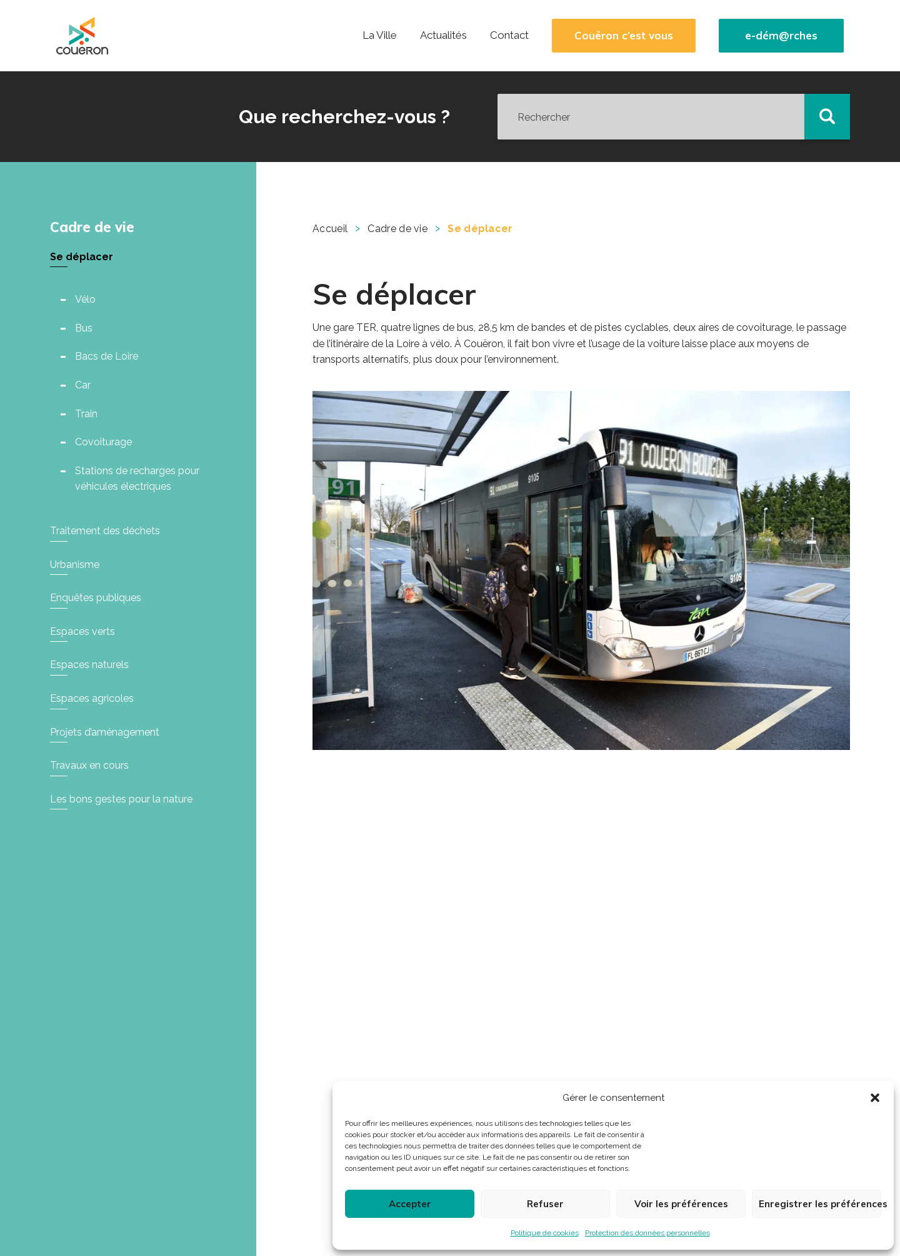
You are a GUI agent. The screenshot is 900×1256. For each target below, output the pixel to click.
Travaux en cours (89, 765)
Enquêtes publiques (95, 598)
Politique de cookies (545, 1232)
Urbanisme (74, 564)
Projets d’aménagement (104, 732)
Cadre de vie (92, 227)
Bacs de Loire (106, 356)
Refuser (545, 1204)
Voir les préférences (681, 1204)
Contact (509, 35)
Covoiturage (103, 442)
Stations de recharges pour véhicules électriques (137, 479)
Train (86, 414)
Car (83, 385)
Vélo (85, 299)
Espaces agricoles (92, 698)
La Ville (379, 35)
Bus (83, 328)
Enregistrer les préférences (820, 1204)
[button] (875, 1097)
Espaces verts (82, 631)
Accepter (410, 1204)
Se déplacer (81, 257)
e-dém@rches (781, 35)
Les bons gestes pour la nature (121, 799)
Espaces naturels (89, 665)
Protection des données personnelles (647, 1232)
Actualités (443, 35)
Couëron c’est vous (623, 35)
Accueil (330, 229)
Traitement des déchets (105, 531)
